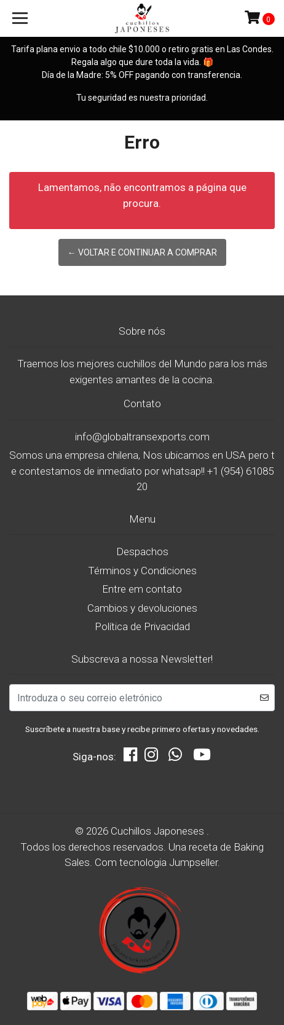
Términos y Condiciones (142, 570)
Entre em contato (142, 589)
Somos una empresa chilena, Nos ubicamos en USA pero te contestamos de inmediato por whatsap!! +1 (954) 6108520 (142, 471)
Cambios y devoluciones (142, 608)
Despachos (142, 551)
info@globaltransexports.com (142, 437)
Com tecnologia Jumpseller (156, 862)
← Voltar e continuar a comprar (142, 252)
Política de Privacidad (142, 626)
